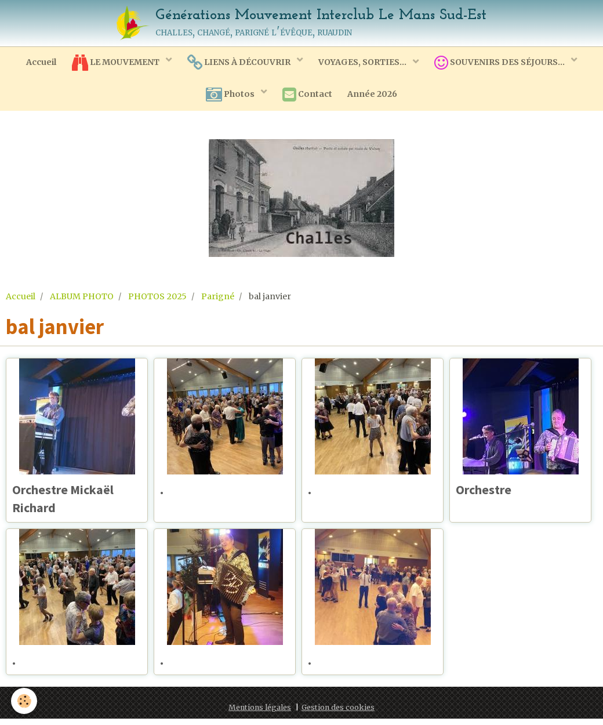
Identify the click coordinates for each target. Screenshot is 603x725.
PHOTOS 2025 (157, 300)
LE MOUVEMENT (114, 64)
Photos (229, 97)
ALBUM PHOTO (82, 300)
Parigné (217, 300)
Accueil (38, 63)
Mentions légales (259, 713)
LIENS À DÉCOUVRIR (239, 64)
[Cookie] (25, 701)
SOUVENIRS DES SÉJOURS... (504, 64)
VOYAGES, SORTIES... (365, 63)
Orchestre (487, 494)
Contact (307, 97)
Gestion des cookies (338, 713)
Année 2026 (374, 97)
